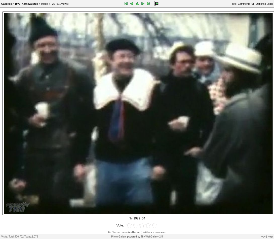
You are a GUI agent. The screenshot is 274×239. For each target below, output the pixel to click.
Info (234, 4)
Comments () (246, 4)
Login (270, 4)
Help (270, 236)
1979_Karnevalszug (26, 4)
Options (260, 4)
